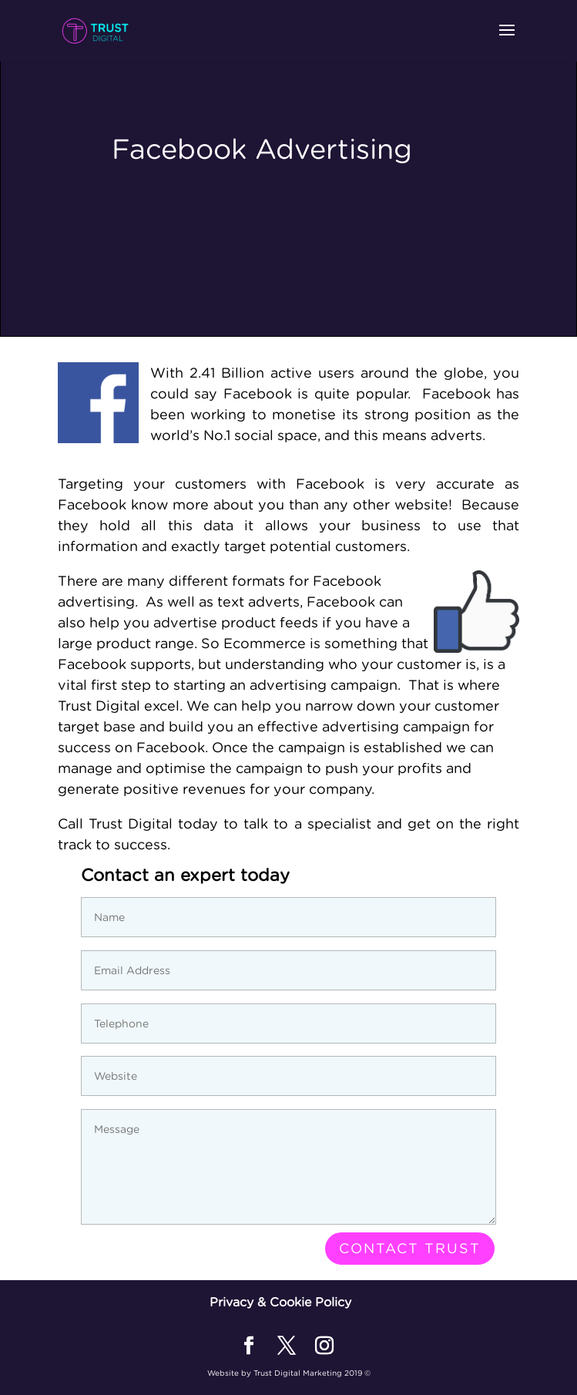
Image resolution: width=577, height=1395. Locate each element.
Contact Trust (410, 1248)
